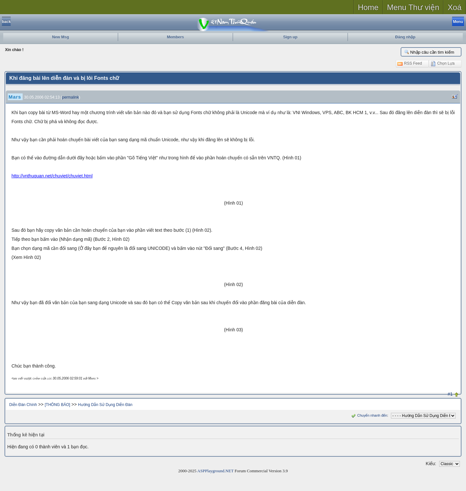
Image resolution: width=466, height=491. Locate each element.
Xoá (454, 7)
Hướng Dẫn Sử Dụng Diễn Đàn (105, 404)
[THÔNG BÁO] (57, 404)
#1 (450, 394)
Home (368, 7)
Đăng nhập (405, 37)
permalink (70, 97)
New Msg (60, 37)
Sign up (290, 37)
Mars (14, 97)
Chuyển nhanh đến (368, 415)
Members (175, 37)
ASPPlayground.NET (215, 470)
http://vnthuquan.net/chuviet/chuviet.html (52, 175)
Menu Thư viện (413, 7)
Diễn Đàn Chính (23, 404)
